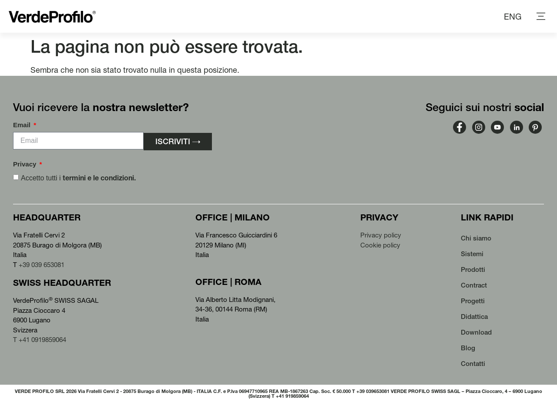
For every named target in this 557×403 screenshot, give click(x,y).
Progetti (473, 301)
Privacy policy (380, 235)
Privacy (25, 164)
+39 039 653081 (41, 265)
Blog (468, 348)
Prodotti (473, 269)
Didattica (474, 316)
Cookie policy (380, 245)
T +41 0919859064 (39, 339)
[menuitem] (513, 17)
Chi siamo (476, 238)
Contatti (473, 363)
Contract (474, 285)
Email (22, 125)
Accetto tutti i (78, 178)
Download (476, 332)
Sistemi (472, 254)
